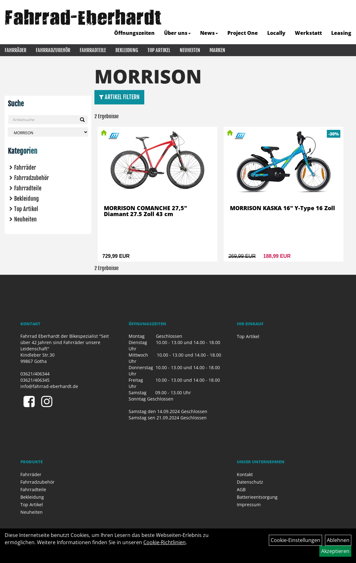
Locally (276, 32)
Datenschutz (250, 482)
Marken (217, 50)
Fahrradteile (93, 50)
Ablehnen (338, 540)
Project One (242, 32)
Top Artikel (158, 50)
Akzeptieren (335, 551)
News (209, 32)
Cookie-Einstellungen (295, 540)
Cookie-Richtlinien (164, 542)
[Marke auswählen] (48, 132)
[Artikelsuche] (344, 18)
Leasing (341, 32)
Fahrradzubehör (53, 50)
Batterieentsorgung (257, 497)
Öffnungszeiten (134, 32)
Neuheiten (190, 50)
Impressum (249, 504)
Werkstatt (308, 32)
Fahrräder (15, 50)
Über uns (177, 32)
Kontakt (245, 474)
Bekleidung (126, 50)
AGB (241, 489)
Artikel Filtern (119, 96)
